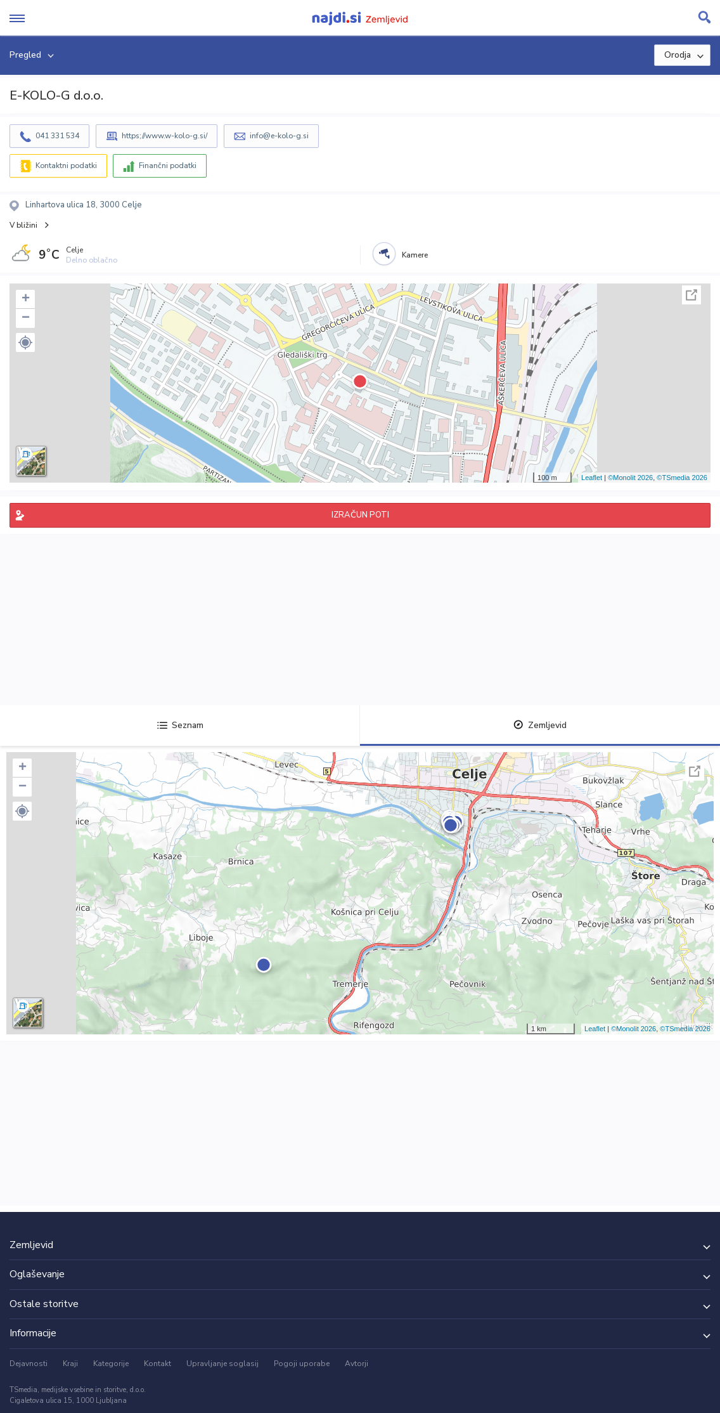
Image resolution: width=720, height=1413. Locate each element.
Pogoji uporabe (302, 1363)
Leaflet (591, 477)
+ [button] (26, 299)
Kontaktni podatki (66, 165)
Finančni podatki (167, 165)
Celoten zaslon (691, 294)
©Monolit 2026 (630, 477)
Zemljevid (540, 725)
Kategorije (111, 1363)
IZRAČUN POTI (360, 515)
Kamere (415, 255)
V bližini (23, 225)
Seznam (180, 725)
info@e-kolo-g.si (279, 136)
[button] (25, 342)
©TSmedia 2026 (682, 477)
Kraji (70, 1363)
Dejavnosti (29, 1363)
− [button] (26, 318)
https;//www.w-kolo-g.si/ (164, 136)
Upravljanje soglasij (222, 1363)
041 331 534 (57, 136)
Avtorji (356, 1363)
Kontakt (157, 1363)
